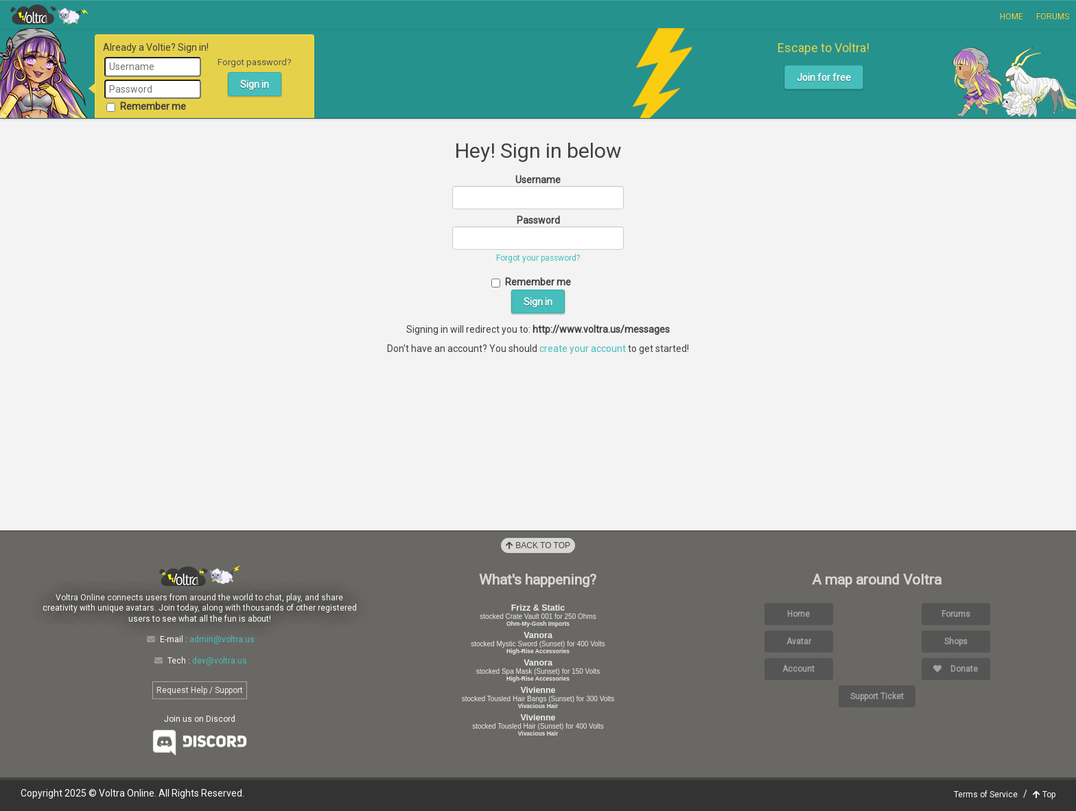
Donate (955, 669)
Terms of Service (986, 794)
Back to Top (538, 545)
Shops (956, 641)
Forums (1052, 16)
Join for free (824, 77)
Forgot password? (255, 62)
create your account (582, 348)
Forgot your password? (538, 258)
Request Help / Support (199, 690)
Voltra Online (49, 14)
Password (538, 220)
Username (538, 179)
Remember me (146, 106)
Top (1044, 794)
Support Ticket (877, 696)
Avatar (798, 641)
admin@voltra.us (222, 639)
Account (798, 669)
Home (1011, 16)
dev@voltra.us (219, 661)
